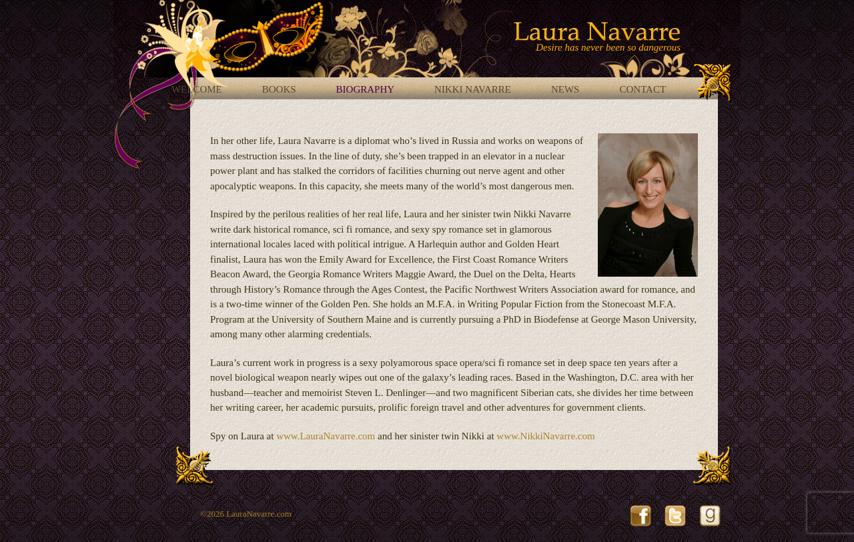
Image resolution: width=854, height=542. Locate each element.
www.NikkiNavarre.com (545, 436)
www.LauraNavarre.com (325, 436)
